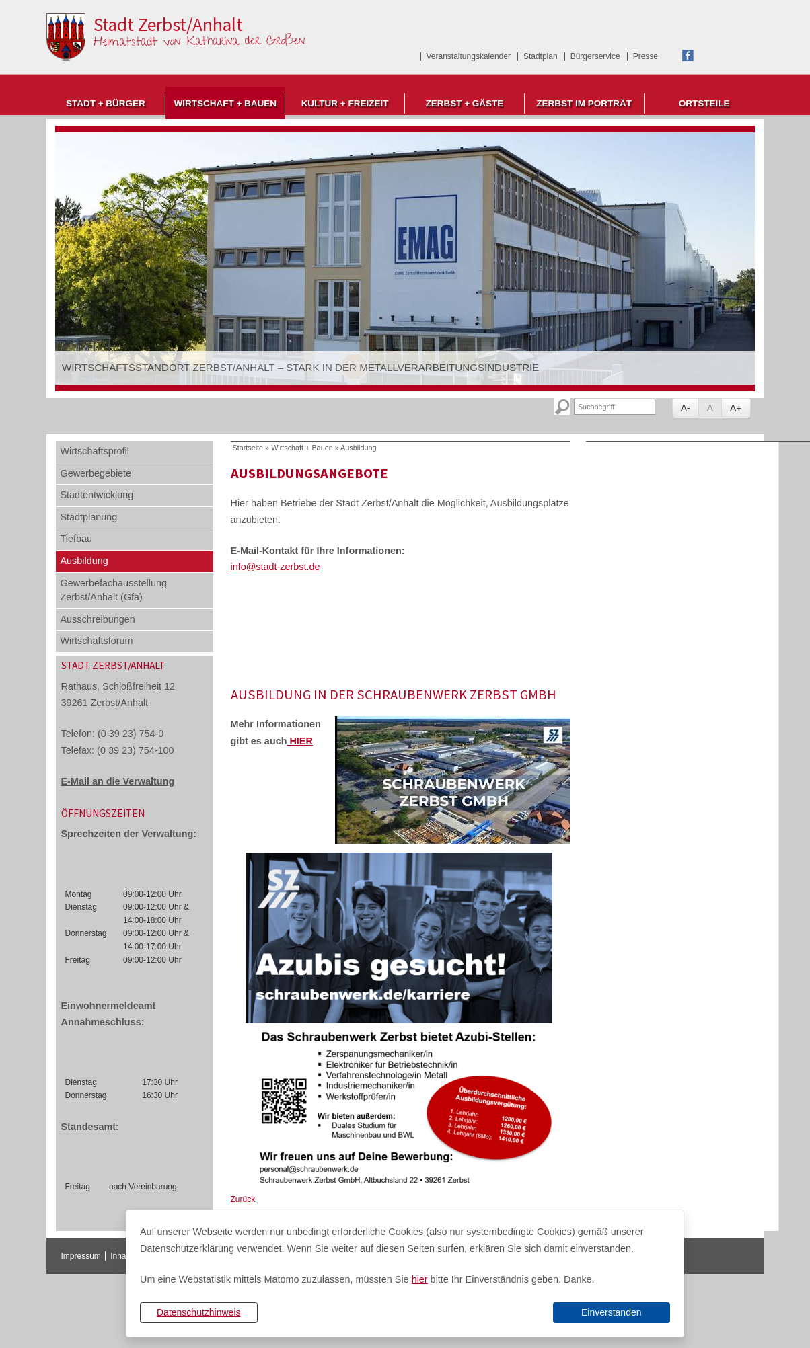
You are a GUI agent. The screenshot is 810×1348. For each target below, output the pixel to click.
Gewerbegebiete (96, 473)
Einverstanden (611, 1312)
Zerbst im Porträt (584, 103)
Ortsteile (704, 103)
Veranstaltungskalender (469, 56)
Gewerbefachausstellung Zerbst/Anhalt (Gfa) (114, 590)
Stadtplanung (89, 517)
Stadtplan (540, 56)
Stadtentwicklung (97, 494)
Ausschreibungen (98, 619)
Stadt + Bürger (105, 103)
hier (420, 1279)
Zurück (243, 1199)
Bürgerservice (595, 56)
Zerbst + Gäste (464, 103)
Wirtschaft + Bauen (225, 103)
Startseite (248, 448)
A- (685, 408)
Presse (645, 56)
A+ (736, 408)
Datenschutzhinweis (199, 1312)
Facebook (688, 55)
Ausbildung (84, 560)
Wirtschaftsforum (97, 640)
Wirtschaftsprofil (95, 451)
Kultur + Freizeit (345, 103)
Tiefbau (76, 538)
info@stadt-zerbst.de (275, 566)
